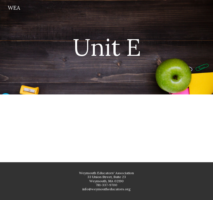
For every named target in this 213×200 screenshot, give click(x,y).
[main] (106, 47)
